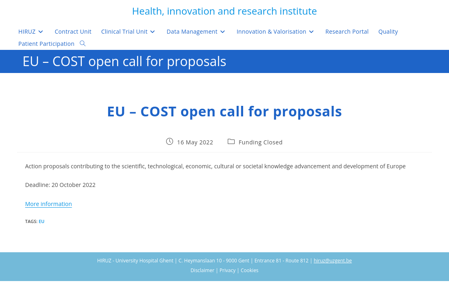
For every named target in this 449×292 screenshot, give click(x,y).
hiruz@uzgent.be (333, 260)
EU (41, 221)
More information (48, 204)
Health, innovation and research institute (224, 10)
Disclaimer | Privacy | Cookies (224, 270)
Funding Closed (261, 142)
